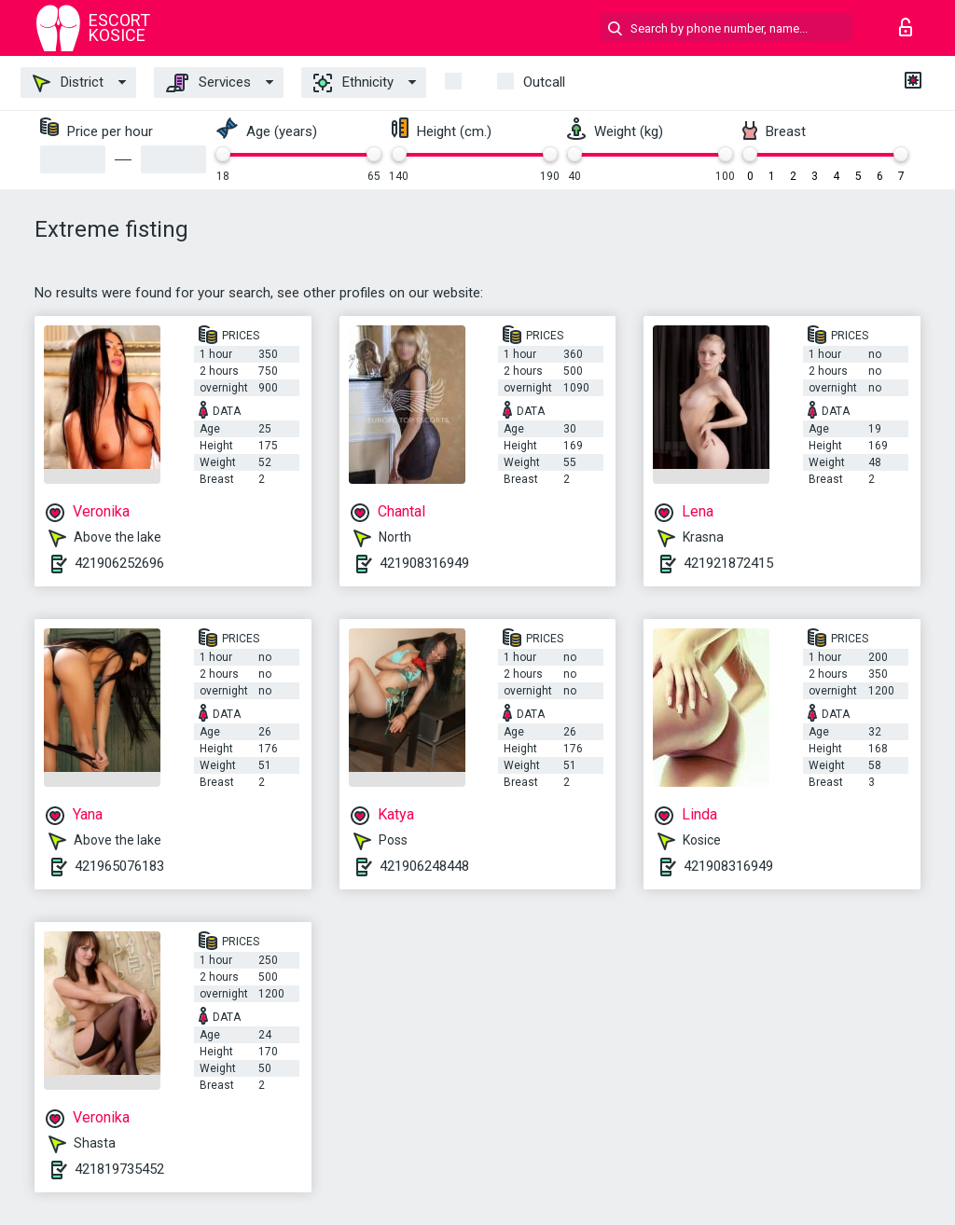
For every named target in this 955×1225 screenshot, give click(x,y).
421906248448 (424, 866)
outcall (544, 82)
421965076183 (119, 866)
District (68, 83)
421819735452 (119, 1169)
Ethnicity (353, 83)
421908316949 (424, 563)
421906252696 (119, 563)
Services (208, 83)
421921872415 (728, 563)
